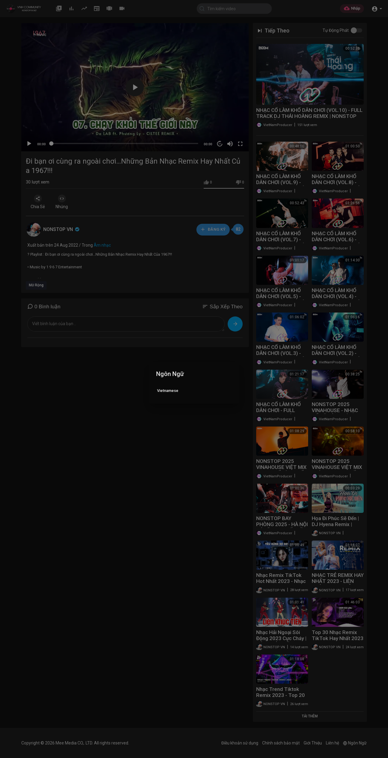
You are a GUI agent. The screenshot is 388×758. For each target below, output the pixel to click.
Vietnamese (167, 390)
